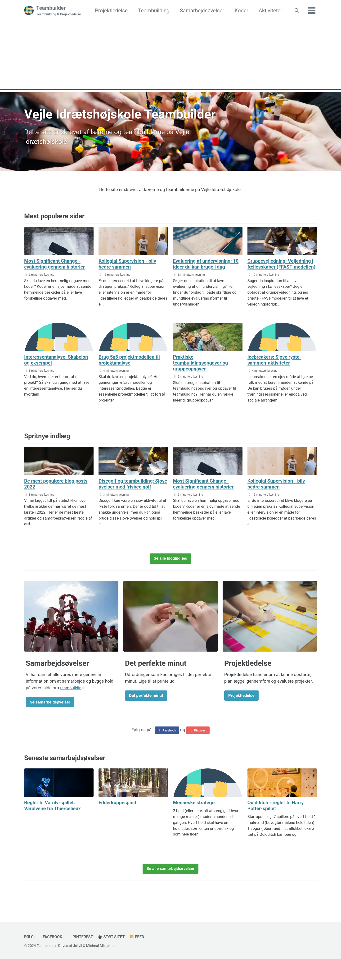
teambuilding (73, 700)
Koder (240, 11)
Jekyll (77, 946)
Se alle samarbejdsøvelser (171, 883)
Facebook (166, 744)
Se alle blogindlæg (170, 570)
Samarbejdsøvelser (201, 11)
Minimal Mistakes (100, 946)
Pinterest (198, 744)
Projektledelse (110, 11)
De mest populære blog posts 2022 (58, 490)
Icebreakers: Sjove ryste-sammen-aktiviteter (276, 366)
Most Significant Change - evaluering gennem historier (57, 264)
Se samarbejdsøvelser (52, 715)
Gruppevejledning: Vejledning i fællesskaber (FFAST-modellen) (281, 267)
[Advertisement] (170, 56)
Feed (138, 937)
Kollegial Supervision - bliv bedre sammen (130, 264)
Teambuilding (152, 11)
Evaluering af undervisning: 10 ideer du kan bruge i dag (205, 264)
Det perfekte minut (147, 708)
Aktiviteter (269, 11)
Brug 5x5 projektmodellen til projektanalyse (132, 366)
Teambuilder (58, 11)
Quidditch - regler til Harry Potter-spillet (278, 820)
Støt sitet (112, 937)
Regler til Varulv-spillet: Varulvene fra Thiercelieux (54, 820)
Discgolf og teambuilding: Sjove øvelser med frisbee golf (129, 493)
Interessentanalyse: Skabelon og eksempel (58, 366)
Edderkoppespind (119, 817)
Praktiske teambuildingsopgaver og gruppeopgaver (202, 369)
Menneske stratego (195, 817)
